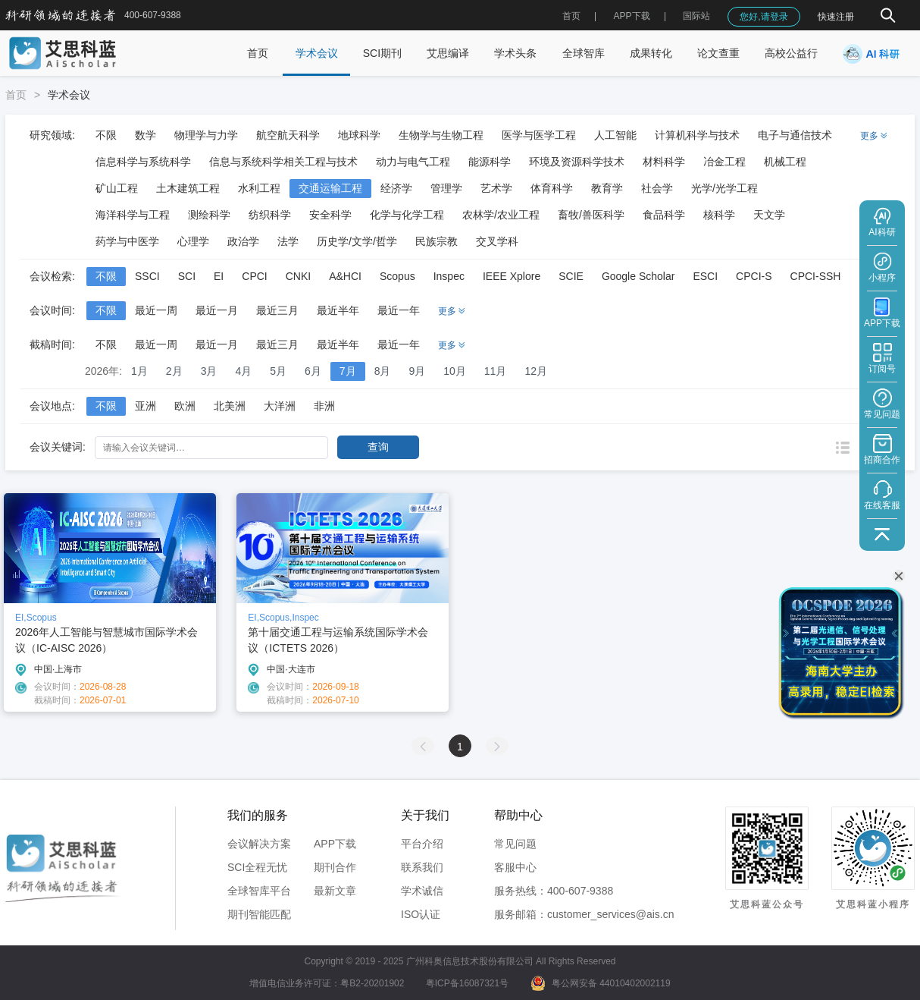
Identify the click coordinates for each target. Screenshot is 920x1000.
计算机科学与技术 (697, 135)
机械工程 (785, 162)
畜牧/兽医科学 (591, 215)
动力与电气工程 (413, 162)
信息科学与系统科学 (143, 162)
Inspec (449, 276)
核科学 (719, 215)
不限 (106, 135)
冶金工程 (724, 162)
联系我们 (422, 867)
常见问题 (515, 844)
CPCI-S (753, 276)
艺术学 (496, 188)
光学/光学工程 (724, 188)
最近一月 (217, 310)
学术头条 (515, 53)
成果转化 (651, 53)
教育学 (607, 188)
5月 (278, 371)
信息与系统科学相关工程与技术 (283, 162)
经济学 (396, 188)
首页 (571, 16)
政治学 (243, 241)
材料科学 (664, 162)
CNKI (298, 276)
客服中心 (515, 867)
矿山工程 (116, 188)
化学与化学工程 (407, 215)
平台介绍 (422, 844)
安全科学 (330, 215)
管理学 (446, 188)
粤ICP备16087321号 (467, 983)
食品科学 (664, 215)
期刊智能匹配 (259, 914)
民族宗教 (436, 241)
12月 (535, 371)
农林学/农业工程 (501, 215)
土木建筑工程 (188, 188)
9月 (416, 371)
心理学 (193, 241)
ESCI (705, 276)
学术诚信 (422, 891)
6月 (313, 371)
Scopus (397, 276)
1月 (139, 371)
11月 (495, 371)
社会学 (657, 188)
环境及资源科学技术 (576, 162)
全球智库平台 (259, 891)
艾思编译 (448, 53)
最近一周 (156, 310)
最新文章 (335, 891)
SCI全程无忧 (257, 867)
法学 (288, 241)
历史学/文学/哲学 (357, 241)
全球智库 (583, 53)
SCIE (571, 276)
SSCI (147, 276)
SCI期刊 (382, 53)
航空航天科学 (288, 135)
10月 (454, 371)
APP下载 (335, 844)
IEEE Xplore (511, 276)
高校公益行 (791, 53)
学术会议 (317, 53)
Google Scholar (638, 276)
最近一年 (398, 310)
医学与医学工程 (539, 135)
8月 (382, 371)
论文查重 (718, 53)
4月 (243, 371)
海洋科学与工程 (132, 215)
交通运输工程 (330, 188)
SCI (187, 276)
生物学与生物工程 (441, 135)
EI (219, 276)
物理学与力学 (206, 135)
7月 (348, 371)
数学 (145, 135)
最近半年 (338, 310)
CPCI (254, 276)
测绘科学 (209, 215)
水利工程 (259, 188)
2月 (174, 371)
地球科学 (359, 135)
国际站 (696, 16)
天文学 (769, 215)
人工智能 (615, 135)
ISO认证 (420, 914)
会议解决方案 (259, 844)
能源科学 (489, 162)
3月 (209, 371)
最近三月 (277, 310)
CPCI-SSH (815, 276)
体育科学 (551, 188)
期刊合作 (335, 867)
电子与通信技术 (795, 135)
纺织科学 (270, 215)
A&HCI (345, 276)
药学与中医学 (127, 241)
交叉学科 (497, 241)
